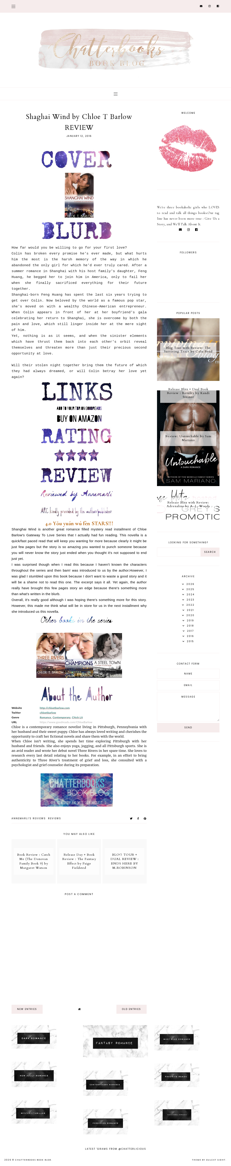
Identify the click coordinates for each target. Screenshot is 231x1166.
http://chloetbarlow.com (55, 708)
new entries (27, 1009)
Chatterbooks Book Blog (33, 1160)
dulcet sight (216, 1160)
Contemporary (61, 717)
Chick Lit (77, 717)
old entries (131, 1009)
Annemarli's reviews (29, 818)
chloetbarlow (48, 712)
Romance (45, 717)
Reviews (54, 818)
